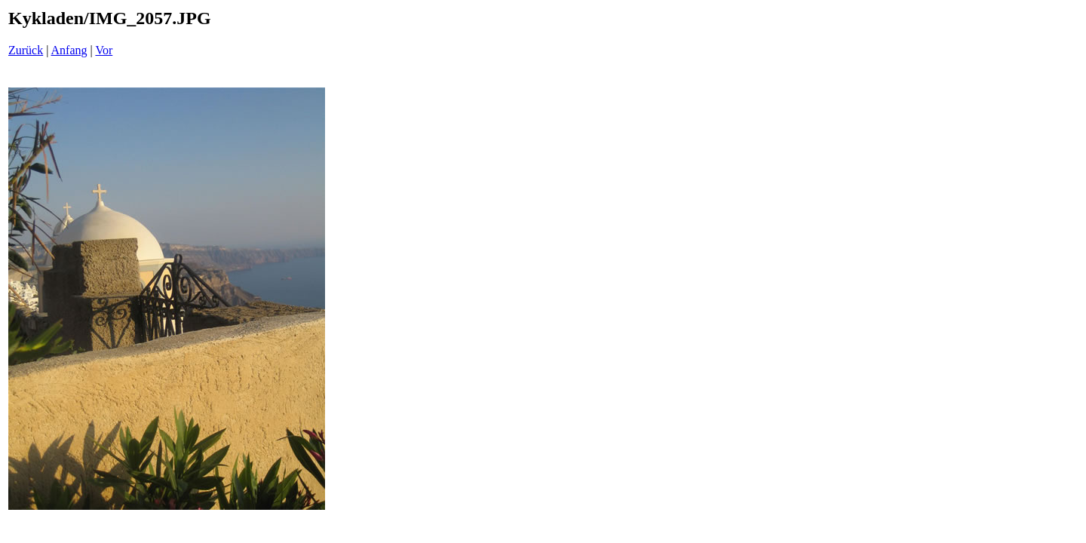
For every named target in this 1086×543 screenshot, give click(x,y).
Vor (103, 50)
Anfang (69, 50)
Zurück (25, 50)
